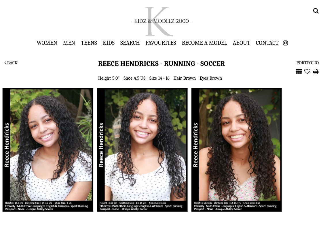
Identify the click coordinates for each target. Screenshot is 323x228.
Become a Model (204, 43)
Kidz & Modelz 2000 (161, 21)
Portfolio (308, 63)
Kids (109, 43)
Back (11, 63)
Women (47, 43)
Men (69, 43)
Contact (267, 43)
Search (130, 43)
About (241, 43)
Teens (89, 43)
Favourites (161, 43)
